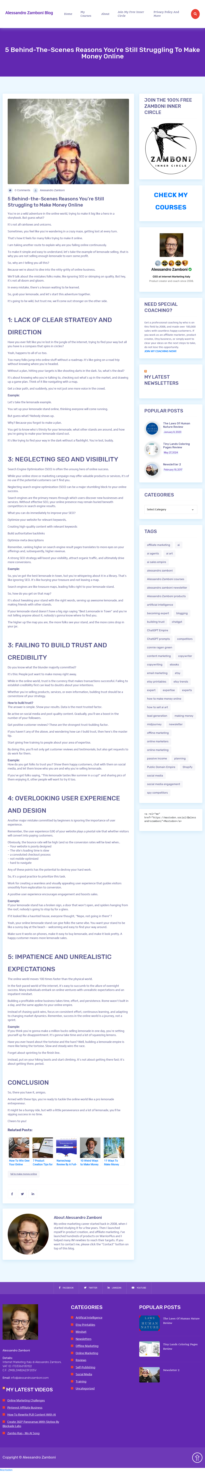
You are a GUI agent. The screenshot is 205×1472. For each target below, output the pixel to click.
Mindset (81, 1331)
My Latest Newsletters (161, 380)
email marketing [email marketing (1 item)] (157, 673)
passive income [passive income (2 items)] (157, 758)
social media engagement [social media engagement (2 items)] (163, 784)
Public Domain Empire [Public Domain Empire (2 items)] (161, 767)
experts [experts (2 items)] (187, 690)
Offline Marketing (87, 1346)
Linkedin (114, 1287)
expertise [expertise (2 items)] (169, 690)
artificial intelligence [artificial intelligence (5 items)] (160, 604)
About (105, 14)
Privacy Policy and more (166, 13)
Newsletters (83, 1339)
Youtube (139, 1287)
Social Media (84, 1374)
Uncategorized (85, 1388)
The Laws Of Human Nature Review (176, 425)
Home (68, 14)
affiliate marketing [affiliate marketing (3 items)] (158, 545)
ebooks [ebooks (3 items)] (174, 664)
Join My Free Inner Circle (131, 13)
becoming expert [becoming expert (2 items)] (158, 613)
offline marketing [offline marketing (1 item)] (158, 732)
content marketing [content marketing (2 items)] (159, 656)
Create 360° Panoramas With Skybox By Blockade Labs (31, 1424)
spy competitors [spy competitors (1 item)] (157, 792)
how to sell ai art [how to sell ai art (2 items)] (157, 707)
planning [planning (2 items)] (180, 758)
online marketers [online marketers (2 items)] (157, 741)
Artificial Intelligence (89, 1317)
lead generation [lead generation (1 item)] (157, 715)
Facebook (66, 1287)
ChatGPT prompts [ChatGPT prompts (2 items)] (158, 638)
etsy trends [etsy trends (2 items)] (181, 681)
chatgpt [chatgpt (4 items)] (177, 621)
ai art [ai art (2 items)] (169, 553)
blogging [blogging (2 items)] (182, 613)
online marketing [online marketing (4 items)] (158, 750)
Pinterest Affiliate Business (24, 1407)
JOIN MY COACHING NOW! (160, 351)
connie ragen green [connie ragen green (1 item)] (159, 647)
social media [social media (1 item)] (155, 775)
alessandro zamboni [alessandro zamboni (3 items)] (160, 570)
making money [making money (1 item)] (184, 715)
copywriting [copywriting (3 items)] (154, 664)
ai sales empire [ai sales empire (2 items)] (156, 562)
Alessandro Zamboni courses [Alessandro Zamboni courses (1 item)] (165, 579)
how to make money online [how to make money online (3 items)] (164, 698)
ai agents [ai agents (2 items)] (153, 553)
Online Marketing (87, 1353)
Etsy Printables (85, 1324)
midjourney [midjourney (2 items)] (154, 724)
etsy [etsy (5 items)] (177, 673)
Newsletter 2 (172, 464)
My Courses (85, 13)
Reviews (81, 1360)
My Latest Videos (29, 1390)
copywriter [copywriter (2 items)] (185, 656)
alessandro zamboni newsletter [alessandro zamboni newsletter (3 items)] (167, 587)
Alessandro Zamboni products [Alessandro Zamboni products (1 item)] (166, 596)
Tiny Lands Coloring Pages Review (176, 445)
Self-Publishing (85, 1367)
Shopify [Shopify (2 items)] (188, 767)
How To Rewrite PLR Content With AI (31, 1414)
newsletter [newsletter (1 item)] (176, 724)
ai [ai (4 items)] (178, 545)
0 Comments (19, 190)
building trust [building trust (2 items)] (156, 621)
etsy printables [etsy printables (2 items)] (156, 681)
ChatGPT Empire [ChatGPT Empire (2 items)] (157, 630)
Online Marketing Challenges (26, 1400)
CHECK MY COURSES (171, 201)
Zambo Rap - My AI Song (23, 1433)
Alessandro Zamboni (49, 190)
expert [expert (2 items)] (151, 690)
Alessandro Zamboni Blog (29, 12)
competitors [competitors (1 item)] (185, 638)
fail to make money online (23, 1174)
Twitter (90, 1287)
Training (81, 1381)
